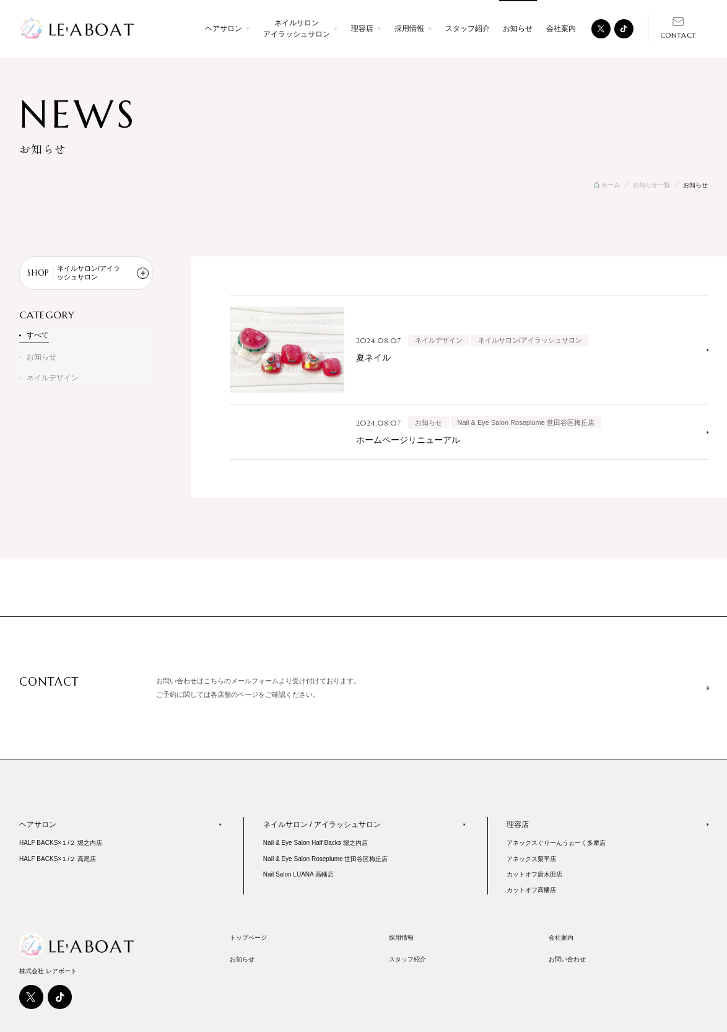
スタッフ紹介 (467, 28)
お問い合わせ (567, 959)
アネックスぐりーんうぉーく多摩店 (556, 842)
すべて (38, 335)
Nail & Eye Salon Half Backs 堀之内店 (315, 842)
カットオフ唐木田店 (534, 874)
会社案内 (561, 28)
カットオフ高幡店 (531, 889)
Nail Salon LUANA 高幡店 (298, 874)
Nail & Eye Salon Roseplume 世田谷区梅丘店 (325, 858)
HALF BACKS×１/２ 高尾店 (57, 858)
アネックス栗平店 (531, 858)
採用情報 (401, 937)
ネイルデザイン (53, 378)
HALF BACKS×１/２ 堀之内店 (60, 842)
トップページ (248, 937)
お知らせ (41, 356)
